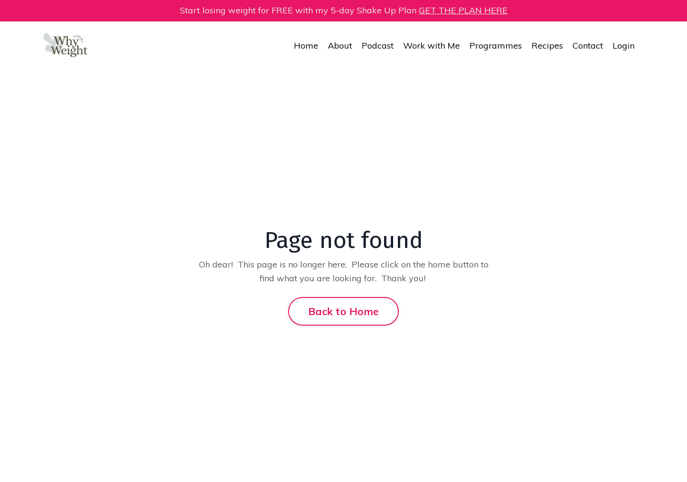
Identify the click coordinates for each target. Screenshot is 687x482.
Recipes (547, 45)
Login (624, 45)
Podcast (378, 45)
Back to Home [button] (343, 311)
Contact (587, 45)
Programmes (495, 45)
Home (306, 45)
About (340, 45)
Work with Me (431, 45)
